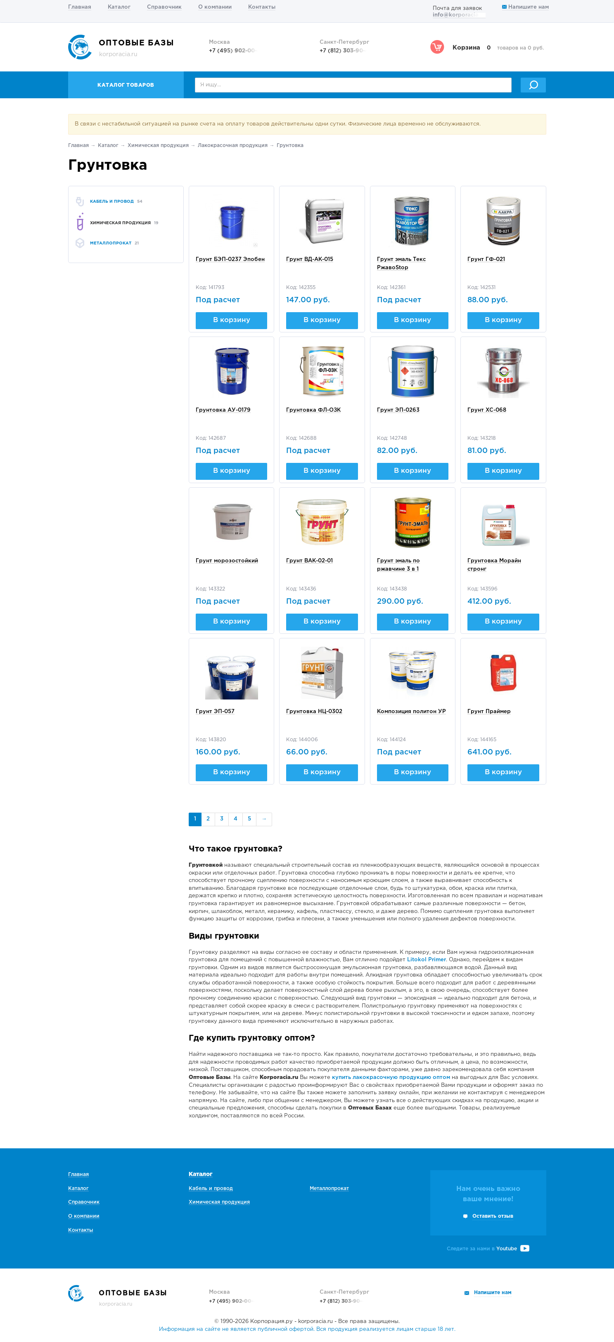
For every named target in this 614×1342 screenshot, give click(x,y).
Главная (79, 7)
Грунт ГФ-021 (486, 259)
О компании (215, 7)
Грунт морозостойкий (227, 561)
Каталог (119, 7)
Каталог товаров (125, 85)
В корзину (231, 320)
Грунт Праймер (489, 711)
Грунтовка (290, 145)
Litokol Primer (426, 960)
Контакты (261, 7)
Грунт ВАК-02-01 (309, 561)
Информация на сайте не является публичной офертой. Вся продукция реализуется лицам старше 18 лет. (307, 1329)
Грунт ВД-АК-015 (309, 259)
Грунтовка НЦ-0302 (314, 711)
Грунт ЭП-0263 (398, 410)
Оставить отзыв (492, 1216)
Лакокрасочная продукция (233, 145)
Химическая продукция (158, 145)
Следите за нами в (488, 1249)
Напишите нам (525, 7)
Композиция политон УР (411, 711)
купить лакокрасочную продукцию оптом (391, 1077)
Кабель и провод (211, 1188)
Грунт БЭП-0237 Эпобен (230, 259)
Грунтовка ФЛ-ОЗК (313, 410)
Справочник (164, 7)
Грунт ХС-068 (486, 410)
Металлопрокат (329, 1188)
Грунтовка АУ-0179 (223, 410)
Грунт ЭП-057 (215, 711)
